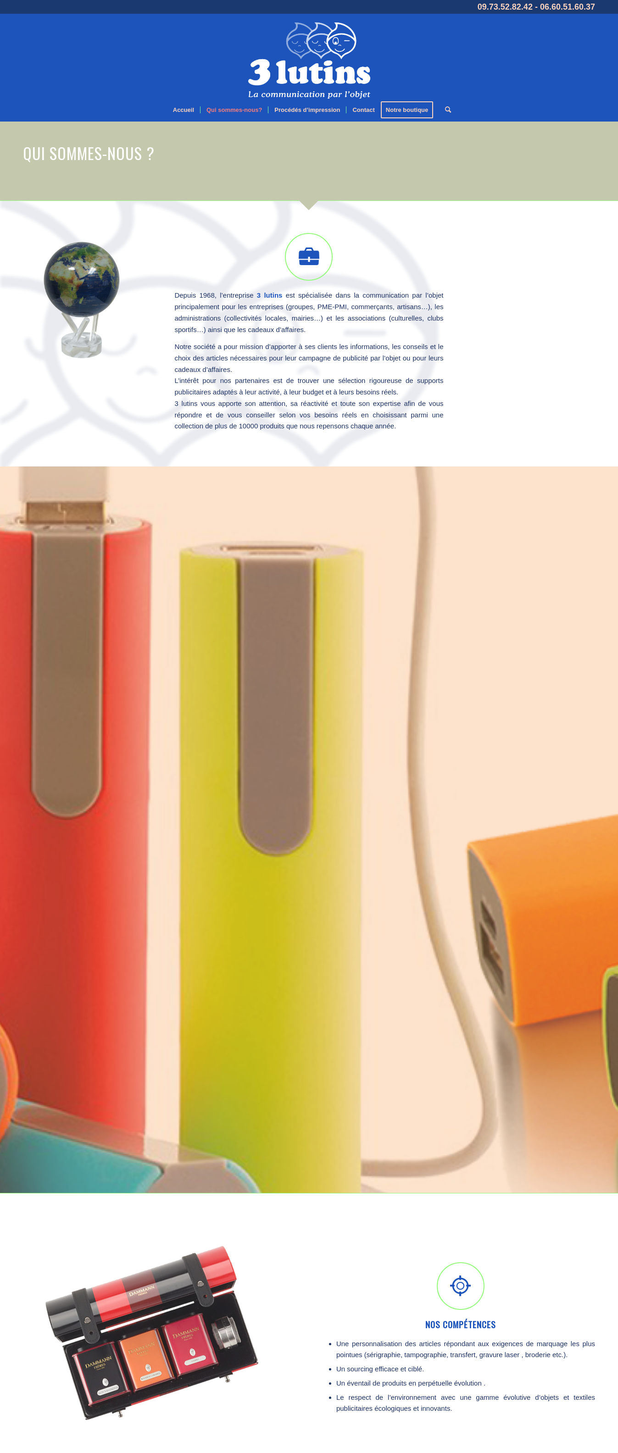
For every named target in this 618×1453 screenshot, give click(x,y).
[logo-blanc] (309, 56)
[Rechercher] (445, 110)
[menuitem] (183, 110)
